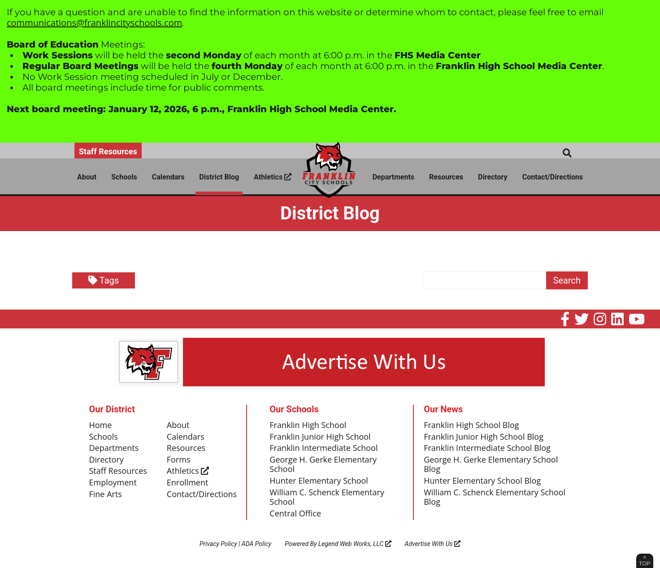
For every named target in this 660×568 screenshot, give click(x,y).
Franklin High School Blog (471, 425)
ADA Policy (256, 543)
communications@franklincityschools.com (94, 23)
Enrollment (187, 483)
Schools (124, 177)
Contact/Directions (552, 177)
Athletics (272, 177)
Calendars (168, 177)
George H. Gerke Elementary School (323, 465)
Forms (179, 460)
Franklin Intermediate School (323, 448)
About (86, 177)
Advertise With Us (433, 543)
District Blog (219, 177)
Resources (446, 177)
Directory (493, 177)
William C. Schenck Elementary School (326, 497)
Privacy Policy (218, 543)
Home (100, 425)
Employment (113, 483)
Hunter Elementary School (318, 481)
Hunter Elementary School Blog (482, 481)
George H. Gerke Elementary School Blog (491, 465)
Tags (103, 280)
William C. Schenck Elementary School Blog (494, 497)
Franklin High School (307, 425)
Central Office (295, 514)
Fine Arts (105, 494)
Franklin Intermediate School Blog (487, 448)
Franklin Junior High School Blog (483, 437)
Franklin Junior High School (319, 437)
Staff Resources (108, 151)
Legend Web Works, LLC (354, 543)
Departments (393, 177)
